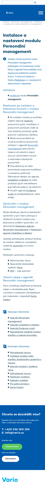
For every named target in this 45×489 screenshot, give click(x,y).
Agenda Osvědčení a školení (24, 325)
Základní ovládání (19, 381)
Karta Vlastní (17, 388)
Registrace (20, 80)
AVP (12, 271)
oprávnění (18, 246)
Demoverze (10, 459)
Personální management (21, 22)
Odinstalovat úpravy (20, 374)
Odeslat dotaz (12, 447)
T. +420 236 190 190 (16, 429)
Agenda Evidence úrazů (22, 328)
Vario (19, 268)
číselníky (28, 121)
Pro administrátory (20, 384)
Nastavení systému (20, 377)
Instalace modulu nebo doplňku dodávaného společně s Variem (24, 359)
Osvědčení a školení (18, 180)
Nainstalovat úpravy (20, 353)
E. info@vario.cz (13, 433)
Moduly (6, 22)
